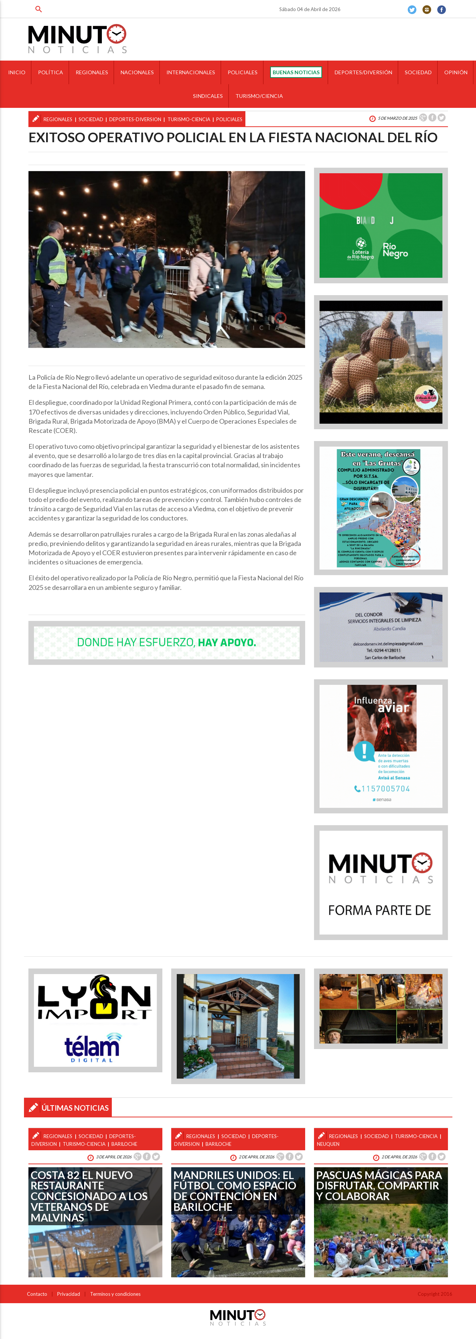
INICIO (16, 72)
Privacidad (68, 1294)
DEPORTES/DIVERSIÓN (363, 72)
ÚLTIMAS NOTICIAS (75, 1107)
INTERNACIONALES (190, 72)
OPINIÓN (456, 72)
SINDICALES (208, 96)
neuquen (328, 1144)
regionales (58, 119)
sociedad (91, 119)
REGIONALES (92, 72)
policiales (229, 119)
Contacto (37, 1294)
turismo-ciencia (189, 119)
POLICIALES (243, 72)
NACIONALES (137, 72)
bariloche (124, 1144)
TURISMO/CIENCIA (259, 96)
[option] (166, 259)
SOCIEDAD (418, 72)
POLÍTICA (50, 72)
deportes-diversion (135, 119)
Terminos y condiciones (115, 1294)
